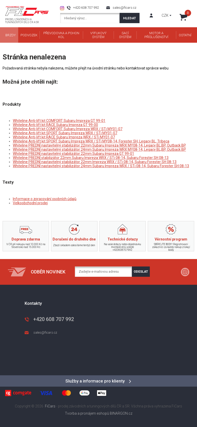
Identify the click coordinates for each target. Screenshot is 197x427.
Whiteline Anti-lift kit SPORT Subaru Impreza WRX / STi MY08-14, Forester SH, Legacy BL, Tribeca (91, 141)
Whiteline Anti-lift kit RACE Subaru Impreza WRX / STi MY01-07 (64, 137)
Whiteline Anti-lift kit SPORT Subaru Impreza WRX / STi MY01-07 (65, 133)
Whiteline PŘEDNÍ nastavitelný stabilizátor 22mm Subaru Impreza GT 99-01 (73, 154)
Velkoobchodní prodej (30, 203)
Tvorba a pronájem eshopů (87, 413)
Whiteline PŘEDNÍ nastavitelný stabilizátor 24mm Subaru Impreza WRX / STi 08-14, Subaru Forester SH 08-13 (101, 166)
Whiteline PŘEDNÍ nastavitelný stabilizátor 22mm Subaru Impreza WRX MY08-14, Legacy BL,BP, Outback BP (99, 145)
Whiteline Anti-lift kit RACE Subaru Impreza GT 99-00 (55, 125)
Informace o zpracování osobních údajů (44, 199)
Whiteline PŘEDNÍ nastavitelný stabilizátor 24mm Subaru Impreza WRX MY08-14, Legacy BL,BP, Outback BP (99, 149)
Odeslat (141, 271)
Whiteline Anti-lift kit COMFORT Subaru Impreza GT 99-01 (59, 121)
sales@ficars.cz (124, 8)
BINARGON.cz (121, 413)
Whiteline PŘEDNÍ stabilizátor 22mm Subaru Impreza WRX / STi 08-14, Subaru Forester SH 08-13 (91, 158)
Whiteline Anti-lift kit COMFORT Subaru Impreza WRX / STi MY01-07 (67, 129)
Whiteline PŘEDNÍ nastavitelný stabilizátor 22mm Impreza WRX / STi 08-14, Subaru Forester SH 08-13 (94, 162)
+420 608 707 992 (86, 8)
